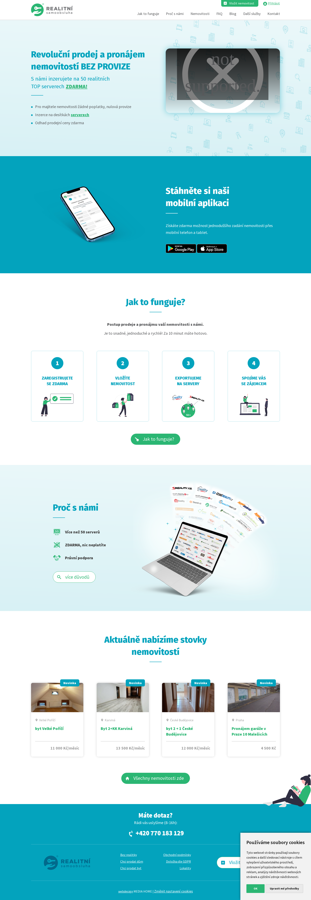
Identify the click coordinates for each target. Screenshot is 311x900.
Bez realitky (128, 855)
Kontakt (273, 13)
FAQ (219, 13)
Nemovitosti (200, 13)
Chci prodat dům (131, 861)
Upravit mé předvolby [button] (284, 888)
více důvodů (77, 577)
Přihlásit (274, 3)
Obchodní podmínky (177, 855)
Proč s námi (175, 13)
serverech (80, 114)
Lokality (185, 868)
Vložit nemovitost (241, 3)
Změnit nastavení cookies (173, 891)
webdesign (125, 891)
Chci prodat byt (130, 868)
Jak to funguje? (158, 439)
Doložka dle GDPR (178, 861)
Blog (232, 13)
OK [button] (256, 888)
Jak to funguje (148, 13)
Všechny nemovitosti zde (158, 778)
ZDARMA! (76, 86)
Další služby (252, 13)
